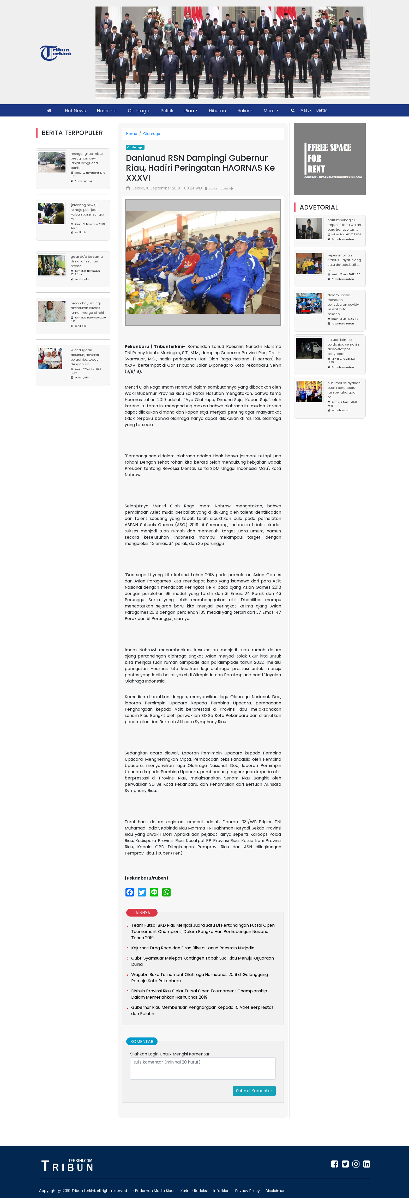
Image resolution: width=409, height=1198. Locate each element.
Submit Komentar (254, 1091)
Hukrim (244, 111)
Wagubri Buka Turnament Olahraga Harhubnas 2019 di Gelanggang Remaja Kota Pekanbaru (199, 978)
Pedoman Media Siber (155, 1190)
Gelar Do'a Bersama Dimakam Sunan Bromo (87, 261)
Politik (167, 111)
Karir (185, 1190)
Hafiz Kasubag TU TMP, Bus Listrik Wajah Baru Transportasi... (344, 225)
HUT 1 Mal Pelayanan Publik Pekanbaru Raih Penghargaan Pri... (344, 390)
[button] (136, 257)
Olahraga (138, 111)
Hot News (75, 111)
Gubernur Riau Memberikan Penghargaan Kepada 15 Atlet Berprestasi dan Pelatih (202, 1010)
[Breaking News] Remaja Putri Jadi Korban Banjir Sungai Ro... (87, 212)
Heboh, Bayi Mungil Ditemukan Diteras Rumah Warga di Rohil (88, 308)
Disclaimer (275, 1190)
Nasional (107, 111)
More (269, 111)
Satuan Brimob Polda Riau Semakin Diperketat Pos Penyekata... (343, 346)
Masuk (306, 110)
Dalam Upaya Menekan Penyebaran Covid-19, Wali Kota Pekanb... (343, 304)
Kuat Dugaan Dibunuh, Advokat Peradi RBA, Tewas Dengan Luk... (85, 357)
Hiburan (217, 111)
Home (131, 133)
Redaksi (201, 1190)
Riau (189, 111)
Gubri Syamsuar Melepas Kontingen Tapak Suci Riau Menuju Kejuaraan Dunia (202, 961)
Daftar (321, 110)
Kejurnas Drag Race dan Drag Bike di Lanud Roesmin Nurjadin (192, 948)
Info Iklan (222, 1190)
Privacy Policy (248, 1190)
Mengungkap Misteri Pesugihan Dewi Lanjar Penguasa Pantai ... (87, 160)
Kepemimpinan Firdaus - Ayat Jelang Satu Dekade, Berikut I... (344, 262)
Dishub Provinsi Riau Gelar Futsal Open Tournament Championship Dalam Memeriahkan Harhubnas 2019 (199, 994)
